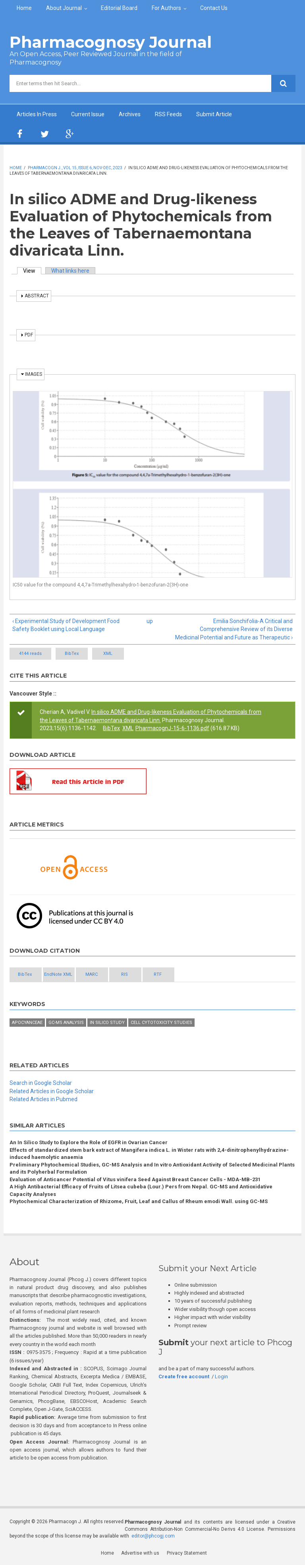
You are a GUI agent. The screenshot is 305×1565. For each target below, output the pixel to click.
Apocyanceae (27, 1022)
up (150, 621)
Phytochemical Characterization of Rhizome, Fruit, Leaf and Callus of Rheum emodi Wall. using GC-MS (139, 1202)
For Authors (166, 8)
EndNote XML (73, 974)
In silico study (107, 1022)
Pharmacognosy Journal (111, 42)
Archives (130, 114)
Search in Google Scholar (41, 1083)
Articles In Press (37, 114)
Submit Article (214, 114)
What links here (70, 271)
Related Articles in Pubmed (43, 1099)
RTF (201, 974)
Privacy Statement (187, 1553)
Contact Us (214, 8)
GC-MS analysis (66, 1022)
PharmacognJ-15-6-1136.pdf (172, 728)
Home (24, 8)
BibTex (76, 653)
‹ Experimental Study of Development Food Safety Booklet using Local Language (66, 625)
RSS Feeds (168, 114)
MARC (116, 974)
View (32, 271)
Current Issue (87, 114)
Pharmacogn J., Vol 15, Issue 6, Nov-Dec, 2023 (75, 168)
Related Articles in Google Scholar (52, 1091)
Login (221, 1377)
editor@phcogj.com (153, 1536)
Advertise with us (141, 1553)
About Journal (64, 8)
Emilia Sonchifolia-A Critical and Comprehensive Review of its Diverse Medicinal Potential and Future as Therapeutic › (234, 629)
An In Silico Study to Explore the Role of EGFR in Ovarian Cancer (89, 1143)
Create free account (183, 1377)
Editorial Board (119, 8)
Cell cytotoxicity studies (161, 1022)
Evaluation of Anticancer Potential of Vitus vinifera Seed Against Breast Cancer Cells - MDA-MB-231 (135, 1179)
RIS (158, 974)
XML (122, 653)
